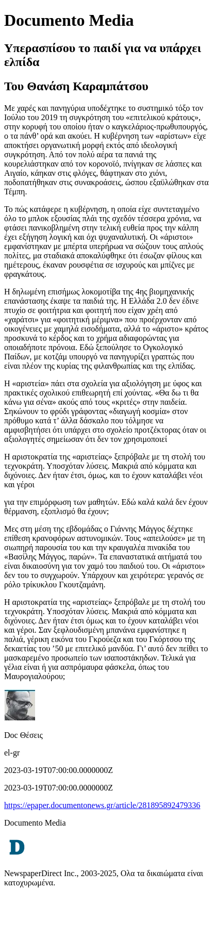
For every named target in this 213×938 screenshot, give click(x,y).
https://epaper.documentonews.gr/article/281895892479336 (102, 805)
